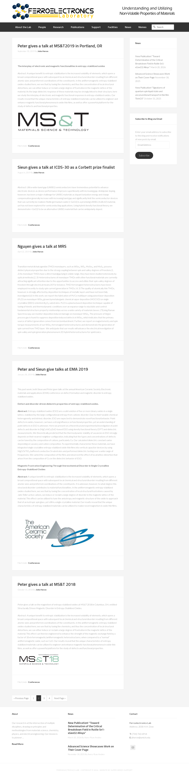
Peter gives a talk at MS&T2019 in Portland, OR (60, 46)
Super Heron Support (121, 770)
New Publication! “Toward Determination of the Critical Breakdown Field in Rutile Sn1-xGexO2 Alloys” (86, 727)
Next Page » (60, 698)
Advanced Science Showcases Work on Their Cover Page (91, 748)
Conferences (34, 146)
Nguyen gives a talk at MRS (42, 246)
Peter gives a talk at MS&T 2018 (46, 584)
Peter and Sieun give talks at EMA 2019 (53, 369)
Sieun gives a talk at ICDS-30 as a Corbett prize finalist (66, 167)
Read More (17, 743)
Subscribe (144, 155)
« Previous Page (21, 698)
